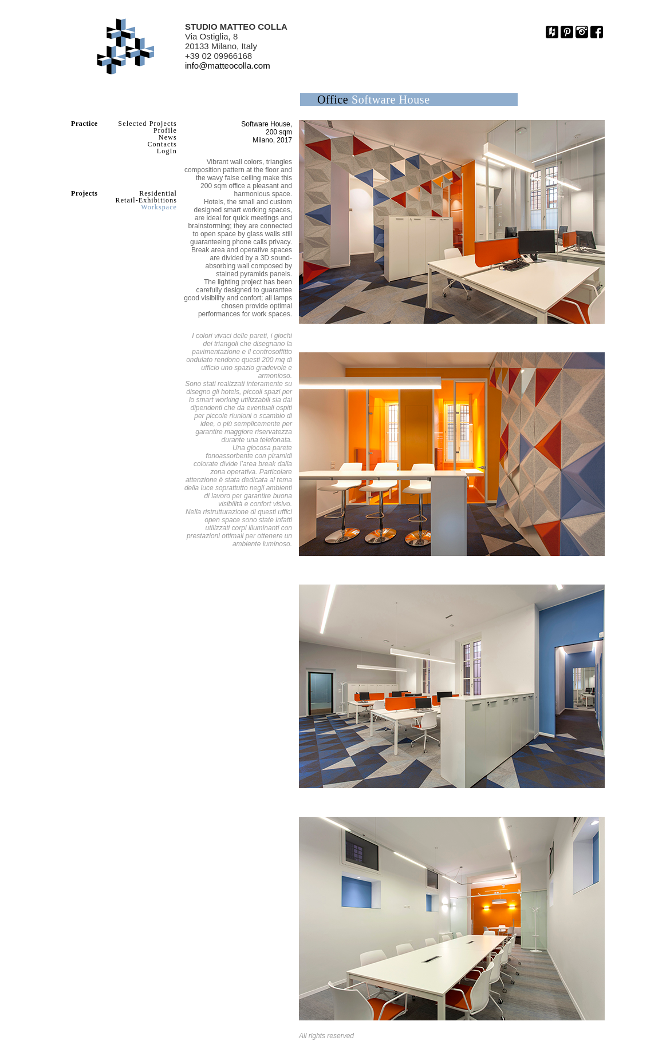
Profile (165, 130)
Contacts (162, 144)
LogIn (167, 151)
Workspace (159, 207)
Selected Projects (147, 124)
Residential (158, 193)
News (168, 137)
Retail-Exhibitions (146, 200)
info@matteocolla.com (227, 65)
